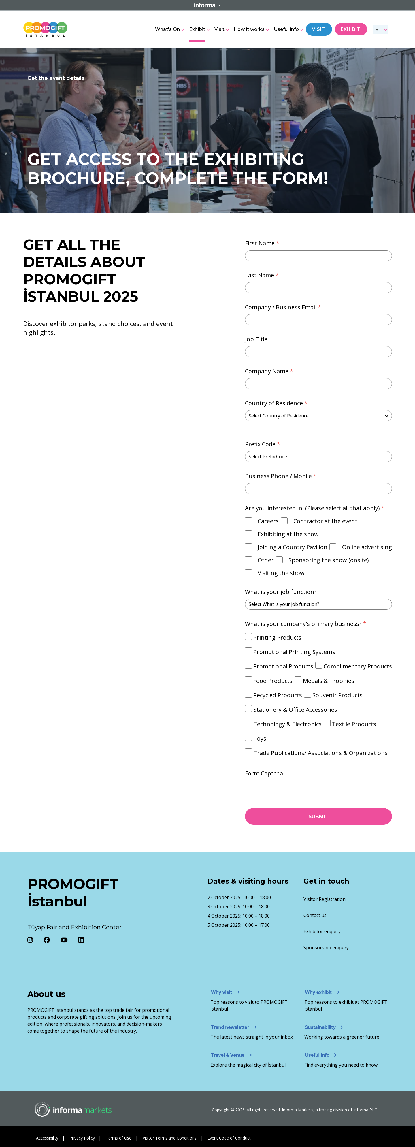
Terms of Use (118, 1138)
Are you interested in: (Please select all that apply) (315, 508)
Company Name (270, 371)
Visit (219, 29)
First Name (263, 243)
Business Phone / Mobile (281, 476)
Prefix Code (263, 444)
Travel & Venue (228, 1055)
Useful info (286, 29)
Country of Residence (277, 403)
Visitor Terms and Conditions (170, 1138)
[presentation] (278, 789)
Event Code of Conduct (229, 1138)
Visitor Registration (324, 899)
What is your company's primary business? (306, 624)
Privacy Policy (82, 1138)
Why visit (221, 992)
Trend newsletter (230, 1027)
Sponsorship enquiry (326, 947)
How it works (249, 29)
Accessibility (47, 1138)
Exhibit (197, 29)
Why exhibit (318, 992)
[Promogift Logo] (45, 28)
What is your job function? (280, 592)
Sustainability (320, 1027)
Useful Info (317, 1055)
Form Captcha (264, 773)
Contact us (315, 915)
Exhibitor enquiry (322, 931)
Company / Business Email (283, 307)
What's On (167, 29)
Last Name (262, 275)
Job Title (256, 339)
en (378, 29)
